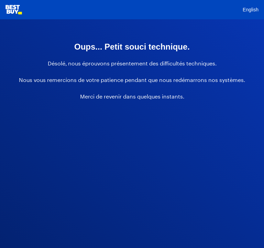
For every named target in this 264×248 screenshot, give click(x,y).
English (250, 9)
